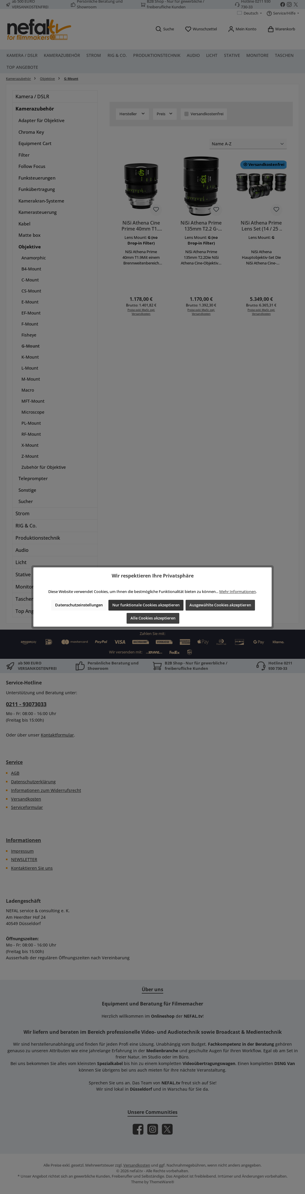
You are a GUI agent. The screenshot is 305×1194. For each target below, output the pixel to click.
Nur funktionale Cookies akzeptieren (146, 605)
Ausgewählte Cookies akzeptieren (220, 605)
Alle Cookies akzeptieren (152, 618)
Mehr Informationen (237, 591)
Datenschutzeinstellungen (79, 605)
